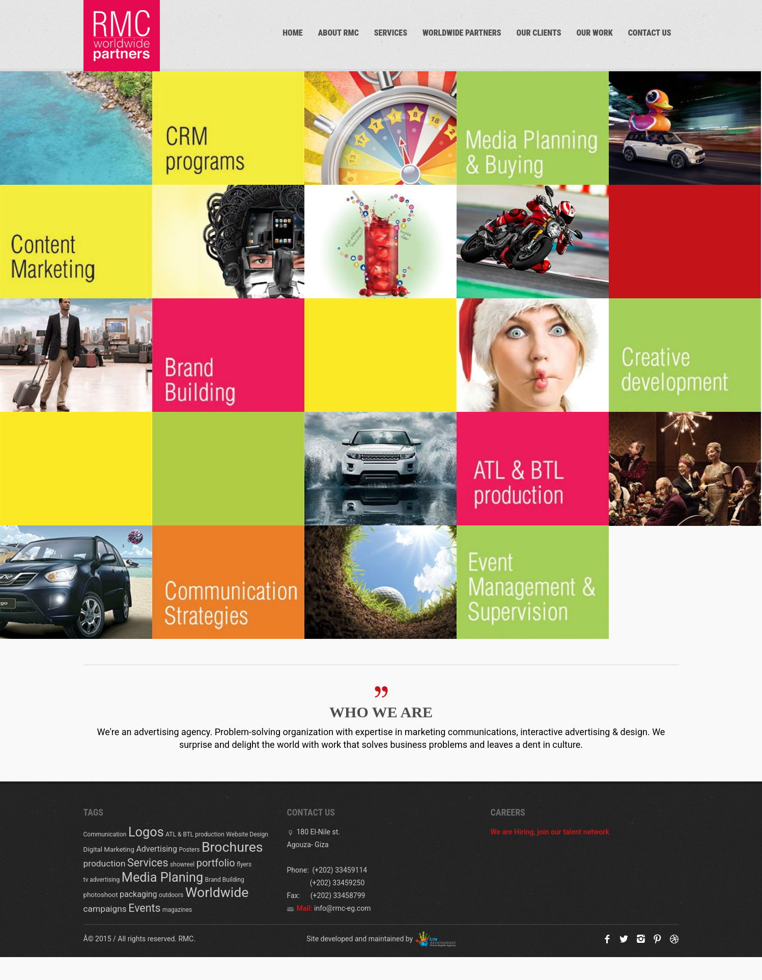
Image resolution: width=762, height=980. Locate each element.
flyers (244, 864)
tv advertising (101, 879)
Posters (189, 849)
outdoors (171, 895)
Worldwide (217, 892)
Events (144, 908)
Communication (105, 834)
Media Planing (162, 877)
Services (390, 33)
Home (292, 33)
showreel (182, 864)
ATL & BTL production (194, 834)
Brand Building (224, 879)
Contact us (649, 33)
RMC (185, 939)
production (104, 863)
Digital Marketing (108, 849)
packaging (138, 894)
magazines (177, 909)
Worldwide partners (461, 33)
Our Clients (539, 33)
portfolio (215, 863)
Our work (594, 33)
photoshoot (100, 895)
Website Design (247, 834)
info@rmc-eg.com (342, 908)
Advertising (156, 849)
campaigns (105, 909)
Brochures (232, 847)
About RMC (338, 33)
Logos (146, 832)
